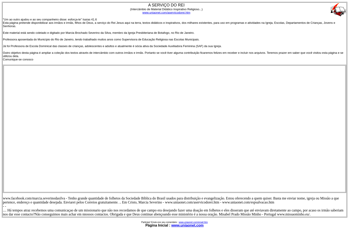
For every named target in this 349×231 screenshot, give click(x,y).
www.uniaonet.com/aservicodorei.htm (166, 12)
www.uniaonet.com (187, 225)
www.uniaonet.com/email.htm (193, 222)
